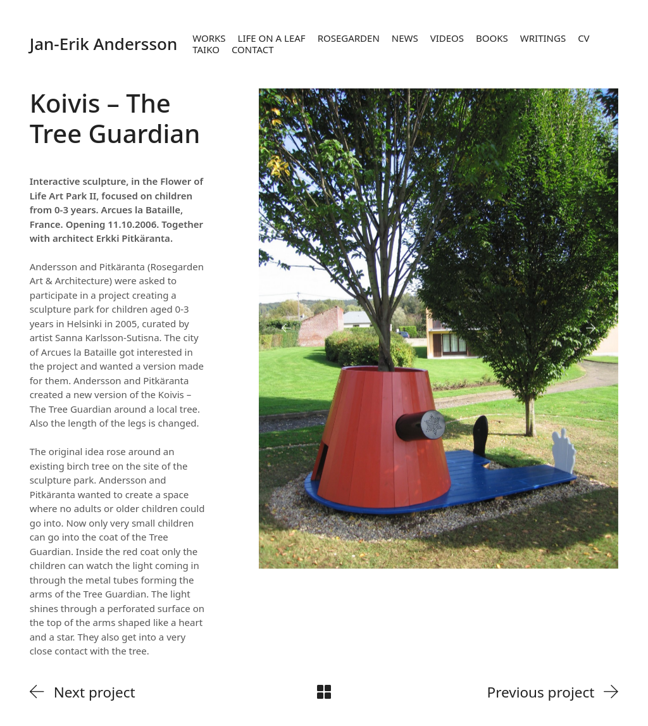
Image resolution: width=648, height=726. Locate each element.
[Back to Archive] (324, 692)
